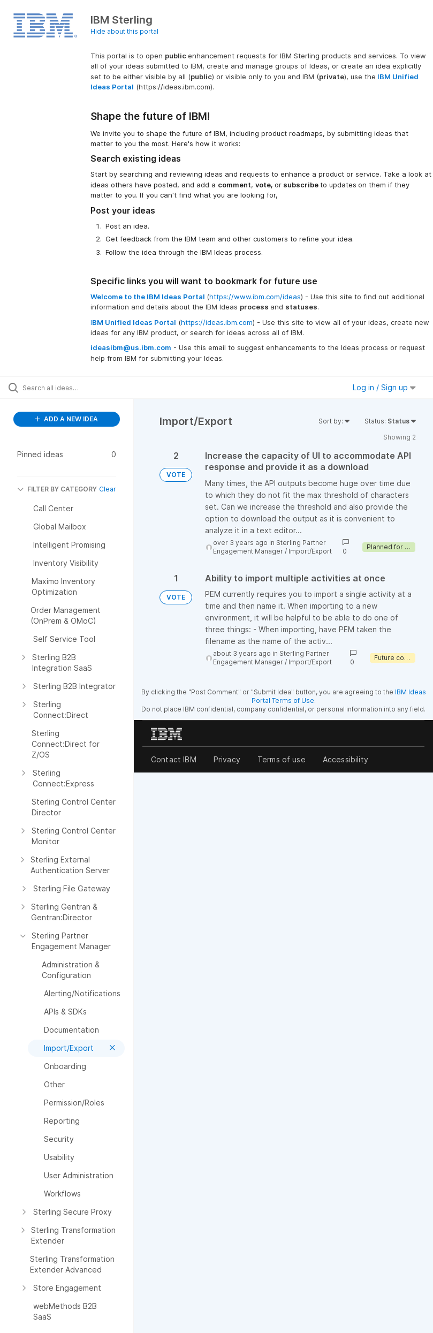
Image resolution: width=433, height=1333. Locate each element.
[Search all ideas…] (72, 387)
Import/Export (310, 551)
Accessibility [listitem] (345, 759)
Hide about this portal (124, 31)
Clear (107, 489)
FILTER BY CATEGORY (57, 489)
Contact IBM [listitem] (173, 759)
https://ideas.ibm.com (217, 322)
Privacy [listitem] (227, 759)
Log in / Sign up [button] (384, 387)
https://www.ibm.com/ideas (255, 296)
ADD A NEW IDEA (66, 419)
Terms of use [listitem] (281, 759)
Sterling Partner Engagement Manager (269, 547)
